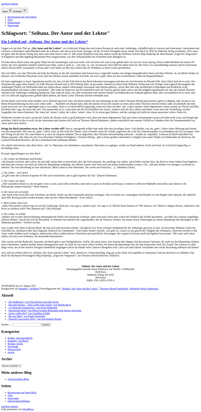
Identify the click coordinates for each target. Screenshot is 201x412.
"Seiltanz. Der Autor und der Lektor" (79, 288)
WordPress (28, 409)
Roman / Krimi (15, 343)
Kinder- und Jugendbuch (20, 338)
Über (10, 19)
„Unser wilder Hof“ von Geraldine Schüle (29, 313)
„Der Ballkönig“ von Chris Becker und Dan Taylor (33, 302)
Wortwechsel (14, 349)
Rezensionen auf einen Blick (22, 17)
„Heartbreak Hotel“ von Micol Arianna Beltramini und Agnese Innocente (44, 310)
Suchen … (6, 324)
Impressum (13, 25)
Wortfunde (13, 346)
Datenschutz (14, 22)
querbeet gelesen (9, 4)
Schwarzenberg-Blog (18, 379)
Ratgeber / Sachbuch (28, 288)
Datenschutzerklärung (19, 401)
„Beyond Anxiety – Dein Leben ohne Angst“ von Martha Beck (39, 304)
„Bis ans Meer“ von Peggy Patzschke (26, 316)
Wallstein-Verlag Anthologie (144, 288)
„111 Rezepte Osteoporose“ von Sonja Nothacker (32, 307)
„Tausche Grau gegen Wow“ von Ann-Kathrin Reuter (34, 319)
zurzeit (11, 352)
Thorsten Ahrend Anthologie (114, 288)
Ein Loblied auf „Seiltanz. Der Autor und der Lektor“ (44, 42)
